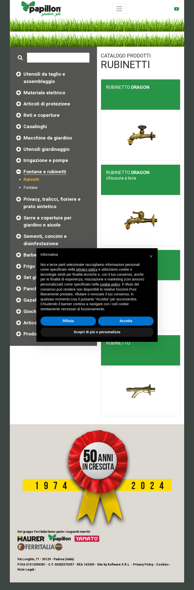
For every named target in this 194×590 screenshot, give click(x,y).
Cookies (162, 564)
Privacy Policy (143, 564)
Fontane (30, 187)
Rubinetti (31, 179)
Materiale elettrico (44, 93)
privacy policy (87, 269)
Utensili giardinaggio (46, 149)
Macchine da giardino (47, 138)
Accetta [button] (125, 321)
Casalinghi (35, 126)
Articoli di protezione (46, 104)
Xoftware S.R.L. (119, 564)
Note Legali (25, 569)
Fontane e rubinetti (44, 172)
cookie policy (110, 284)
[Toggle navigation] (119, 9)
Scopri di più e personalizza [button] (97, 332)
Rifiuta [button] (68, 321)
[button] (151, 256)
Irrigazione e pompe (45, 160)
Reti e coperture (41, 115)
